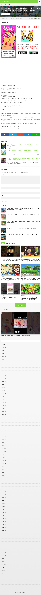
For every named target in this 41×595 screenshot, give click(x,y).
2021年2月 (4, 536)
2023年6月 (4, 451)
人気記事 (6, 4)
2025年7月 (4, 375)
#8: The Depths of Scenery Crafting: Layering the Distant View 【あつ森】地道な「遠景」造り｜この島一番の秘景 (30, 298)
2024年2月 (4, 426)
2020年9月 (4, 552)
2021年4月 (4, 530)
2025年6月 (4, 378)
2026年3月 (4, 350)
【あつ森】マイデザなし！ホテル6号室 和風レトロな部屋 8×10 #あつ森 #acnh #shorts (10, 260)
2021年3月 (4, 533)
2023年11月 (4, 436)
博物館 (3, 579)
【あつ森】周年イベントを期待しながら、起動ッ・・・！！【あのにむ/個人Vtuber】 (22, 234)
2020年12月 (4, 542)
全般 (2, 576)
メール (2, 190)
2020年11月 (4, 546)
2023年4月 (4, 457)
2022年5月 (4, 491)
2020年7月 (4, 558)
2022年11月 (4, 472)
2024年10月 (4, 402)
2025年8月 (4, 372)
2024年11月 (4, 399)
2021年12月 (4, 506)
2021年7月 (4, 521)
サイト (2, 195)
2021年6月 (4, 524)
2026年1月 (4, 356)
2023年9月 (4, 442)
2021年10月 (4, 512)
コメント (2, 174)
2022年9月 (4, 478)
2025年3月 (4, 387)
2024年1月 (4, 430)
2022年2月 (4, 500)
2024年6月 (4, 414)
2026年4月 (4, 347)
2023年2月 (4, 463)
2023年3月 (4, 460)
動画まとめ (23, 592)
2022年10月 (4, 475)
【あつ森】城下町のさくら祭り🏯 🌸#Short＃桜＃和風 (10, 298)
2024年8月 (4, 408)
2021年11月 (4, 509)
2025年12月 (4, 359)
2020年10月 (4, 549)
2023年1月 (4, 466)
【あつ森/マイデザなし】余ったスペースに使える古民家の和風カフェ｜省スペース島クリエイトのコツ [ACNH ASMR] (30, 279)
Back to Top (20, 305)
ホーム (2, 4)
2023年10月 (4, 439)
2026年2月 (4, 353)
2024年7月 (4, 411)
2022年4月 (4, 494)
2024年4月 (4, 420)
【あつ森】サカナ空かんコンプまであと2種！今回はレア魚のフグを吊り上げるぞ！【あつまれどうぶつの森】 (10, 279)
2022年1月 (4, 503)
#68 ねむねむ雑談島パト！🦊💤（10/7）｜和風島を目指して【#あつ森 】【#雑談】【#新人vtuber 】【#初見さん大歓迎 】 (30, 261)
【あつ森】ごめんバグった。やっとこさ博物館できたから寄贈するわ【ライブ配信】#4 (22, 228)
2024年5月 (4, 417)
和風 (8, 13)
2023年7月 (4, 448)
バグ (2, 573)
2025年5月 (4, 381)
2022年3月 (4, 497)
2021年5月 (4, 527)
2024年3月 (4, 423)
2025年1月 (4, 393)
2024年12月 (4, 396)
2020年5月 (4, 564)
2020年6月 (4, 561)
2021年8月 (4, 518)
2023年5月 (4, 454)
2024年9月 (4, 405)
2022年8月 (4, 481)
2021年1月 (4, 539)
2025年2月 (4, 390)
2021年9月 (4, 515)
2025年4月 (4, 384)
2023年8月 (4, 445)
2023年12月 (4, 433)
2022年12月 (4, 469)
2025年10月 (4, 365)
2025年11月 (4, 362)
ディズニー (4, 570)
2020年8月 (4, 555)
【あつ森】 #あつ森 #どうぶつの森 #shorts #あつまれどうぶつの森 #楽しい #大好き (16, 335)
